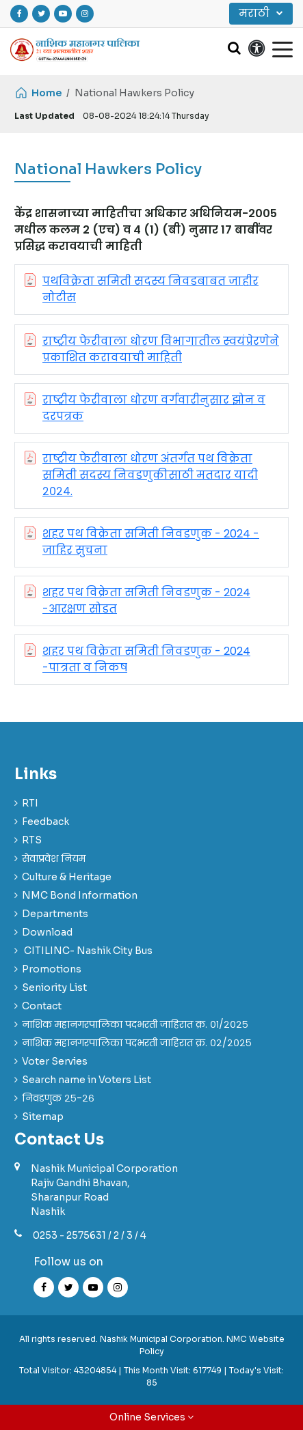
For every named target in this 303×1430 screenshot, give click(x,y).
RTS (32, 840)
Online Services (151, 1417)
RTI (30, 803)
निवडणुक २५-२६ (58, 1098)
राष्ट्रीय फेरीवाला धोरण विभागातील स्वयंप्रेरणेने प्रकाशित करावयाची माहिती (160, 349)
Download (47, 932)
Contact (42, 1006)
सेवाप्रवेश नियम (53, 858)
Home (38, 93)
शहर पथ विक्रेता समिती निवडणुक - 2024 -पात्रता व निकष (146, 659)
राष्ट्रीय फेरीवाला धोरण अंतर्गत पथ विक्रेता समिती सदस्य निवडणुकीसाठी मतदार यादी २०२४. (150, 475)
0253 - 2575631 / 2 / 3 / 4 (89, 1235)
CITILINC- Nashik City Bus (87, 950)
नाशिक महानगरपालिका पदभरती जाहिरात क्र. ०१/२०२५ (135, 1024)
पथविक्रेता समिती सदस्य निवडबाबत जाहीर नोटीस (150, 289)
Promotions (51, 969)
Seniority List (54, 987)
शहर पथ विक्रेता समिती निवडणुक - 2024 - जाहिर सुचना (150, 542)
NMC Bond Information (79, 895)
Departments (55, 914)
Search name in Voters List (86, 1080)
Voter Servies (55, 1061)
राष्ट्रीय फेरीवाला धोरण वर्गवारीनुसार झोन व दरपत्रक (153, 408)
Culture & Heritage (66, 877)
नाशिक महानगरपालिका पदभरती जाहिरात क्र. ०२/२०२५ (137, 1043)
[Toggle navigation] (282, 48)
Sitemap (43, 1116)
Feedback (45, 821)
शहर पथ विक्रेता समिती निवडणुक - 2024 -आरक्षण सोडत (146, 601)
